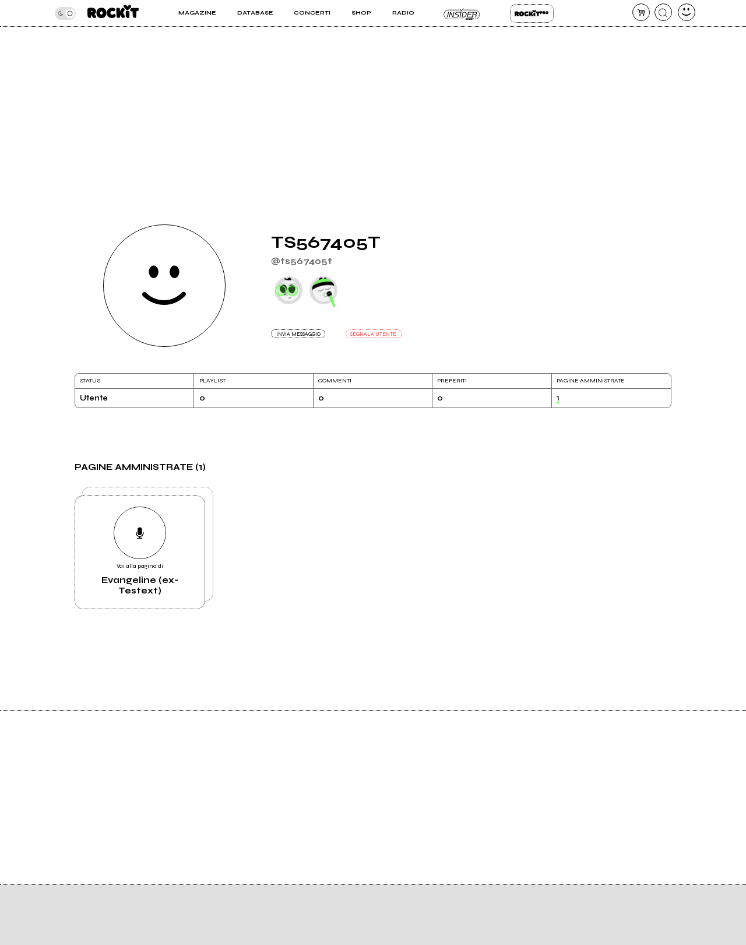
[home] (113, 13)
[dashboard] (686, 12)
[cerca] (663, 12)
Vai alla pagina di (140, 551)
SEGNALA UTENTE (373, 334)
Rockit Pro (532, 13)
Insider (462, 13)
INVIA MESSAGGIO (298, 334)
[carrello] (641, 12)
